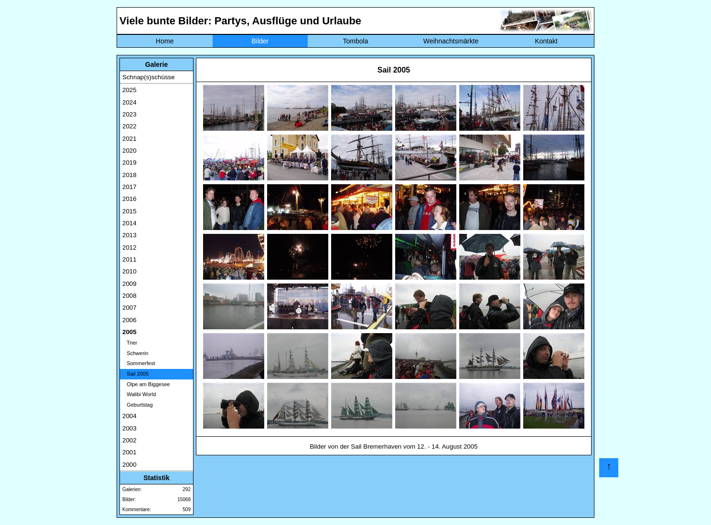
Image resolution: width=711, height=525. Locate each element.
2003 (129, 428)
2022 (129, 126)
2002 (129, 440)
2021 (129, 138)
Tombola (355, 41)
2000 (129, 464)
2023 (129, 114)
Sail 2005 (135, 374)
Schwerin (135, 353)
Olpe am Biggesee (146, 384)
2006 (129, 320)
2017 (129, 186)
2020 (129, 150)
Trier (129, 343)
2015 (129, 211)
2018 (129, 174)
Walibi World (139, 394)
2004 (129, 416)
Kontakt (546, 41)
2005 (129, 332)
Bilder (260, 41)
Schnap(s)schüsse (148, 77)
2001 (129, 452)
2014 (129, 223)
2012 (129, 247)
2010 (129, 271)
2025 (129, 90)
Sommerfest (138, 363)
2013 (129, 235)
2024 (129, 102)
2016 (129, 198)
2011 (129, 259)
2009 (129, 283)
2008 (129, 295)
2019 (129, 162)
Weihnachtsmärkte (451, 41)
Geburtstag (137, 405)
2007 (129, 307)
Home (164, 41)
